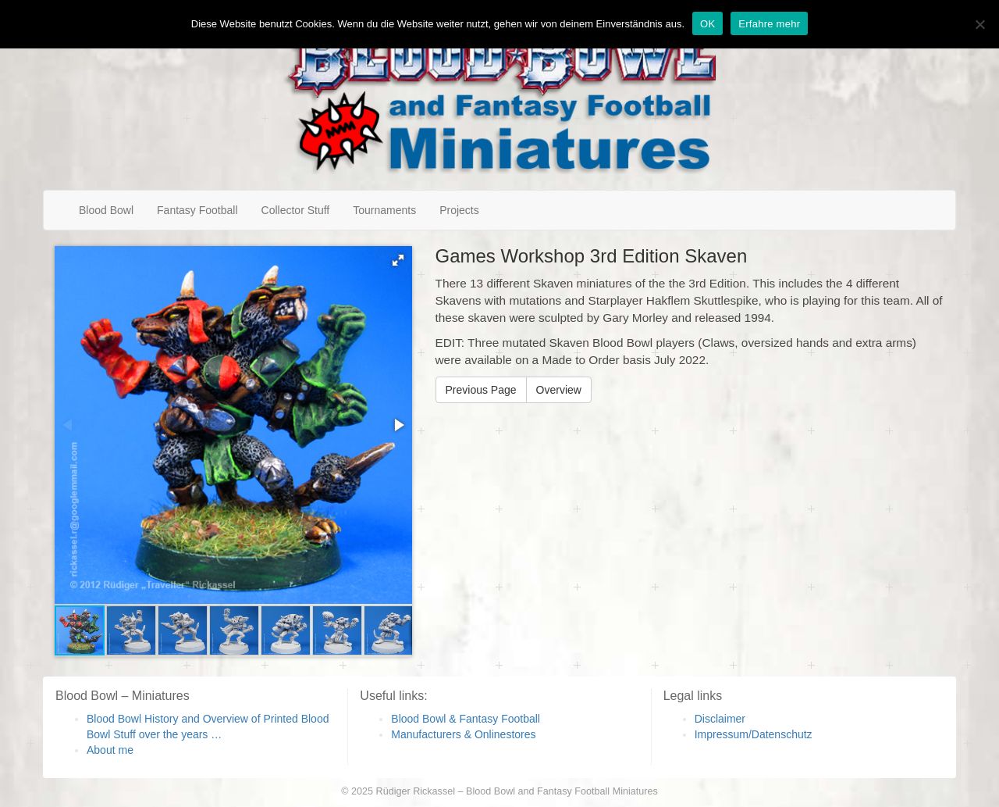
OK (707, 24)
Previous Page (481, 390)
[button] (398, 260)
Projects (459, 210)
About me (110, 750)
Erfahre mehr (769, 24)
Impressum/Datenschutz (753, 734)
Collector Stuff (295, 210)
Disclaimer (720, 718)
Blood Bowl (106, 210)
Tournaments (384, 210)
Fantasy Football (197, 210)
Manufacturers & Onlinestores (463, 734)
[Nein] (979, 24)
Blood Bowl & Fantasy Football (465, 718)
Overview (558, 390)
